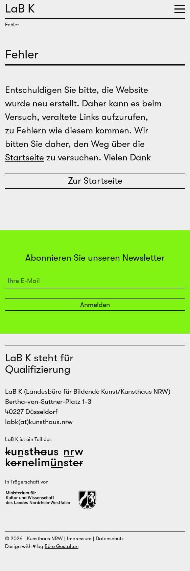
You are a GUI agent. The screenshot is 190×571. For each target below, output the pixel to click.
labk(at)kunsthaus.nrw (39, 422)
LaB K (20, 9)
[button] (179, 9)
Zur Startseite (95, 181)
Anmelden (95, 305)
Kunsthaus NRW (45, 539)
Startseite (24, 157)
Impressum (79, 539)
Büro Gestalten (61, 546)
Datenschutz (110, 539)
